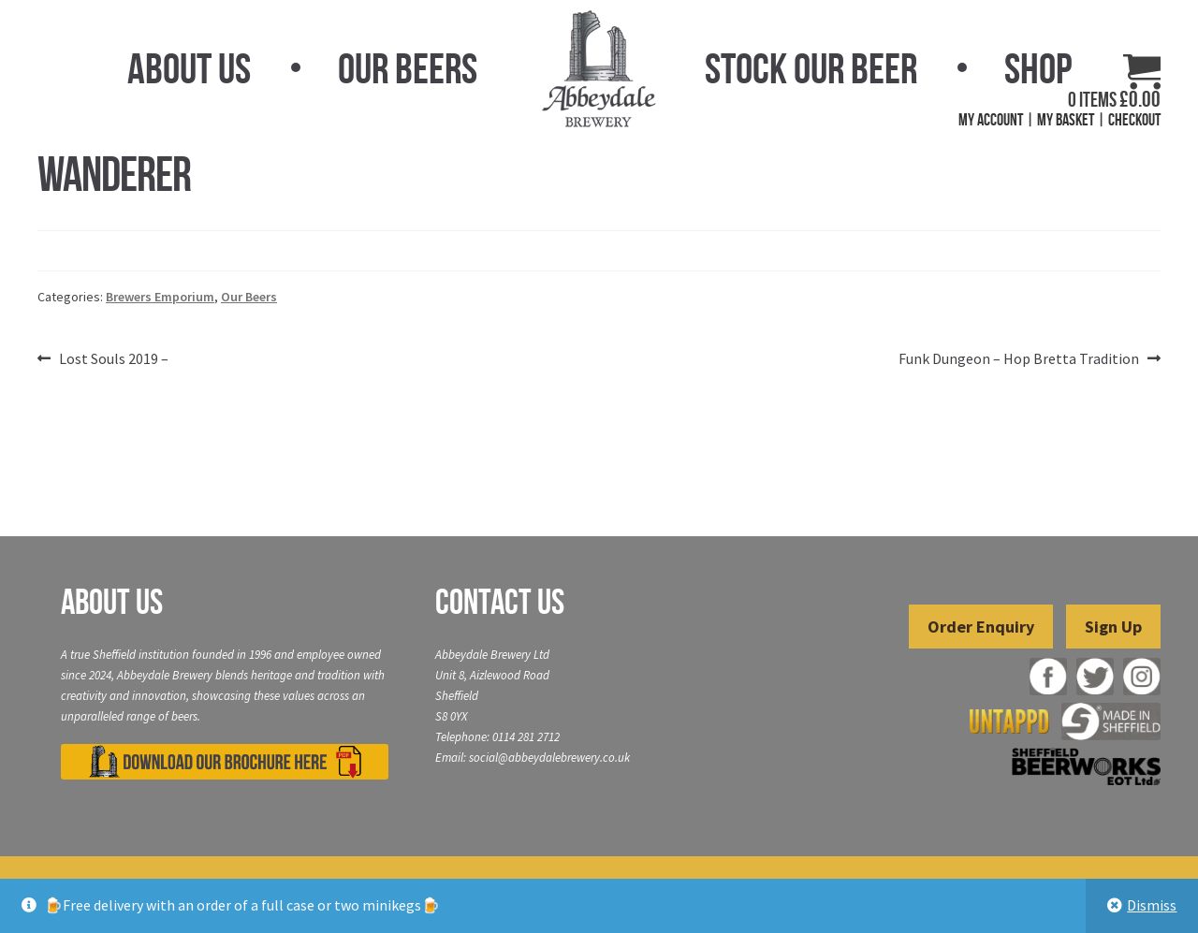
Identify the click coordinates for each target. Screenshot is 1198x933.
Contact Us (499, 601)
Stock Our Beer (811, 68)
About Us (189, 68)
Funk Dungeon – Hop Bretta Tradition (1018, 359)
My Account (990, 119)
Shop (1038, 68)
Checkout (1134, 119)
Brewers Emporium (160, 296)
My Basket (1065, 119)
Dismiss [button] (1151, 905)
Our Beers (407, 68)
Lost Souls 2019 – (113, 359)
